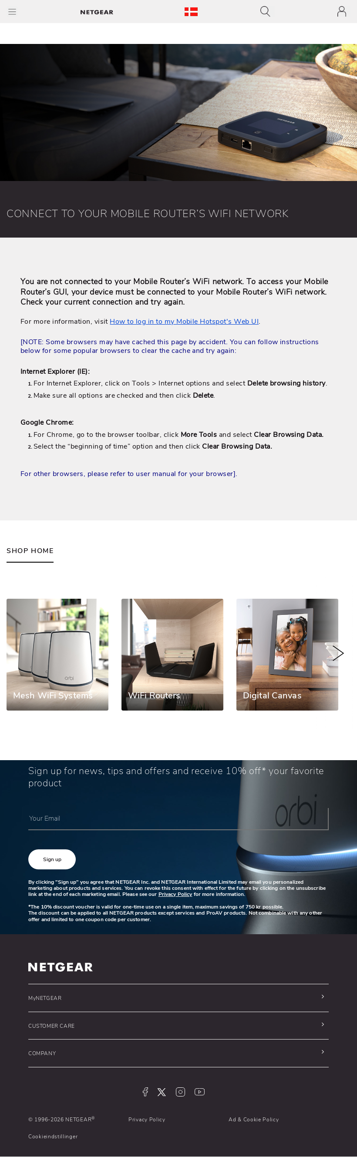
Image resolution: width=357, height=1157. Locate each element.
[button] (52, 859)
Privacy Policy (175, 894)
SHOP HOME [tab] (30, 551)
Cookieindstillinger (52, 1136)
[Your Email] (178, 819)
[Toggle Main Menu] (12, 11)
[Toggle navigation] (267, 11)
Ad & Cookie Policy (254, 1119)
